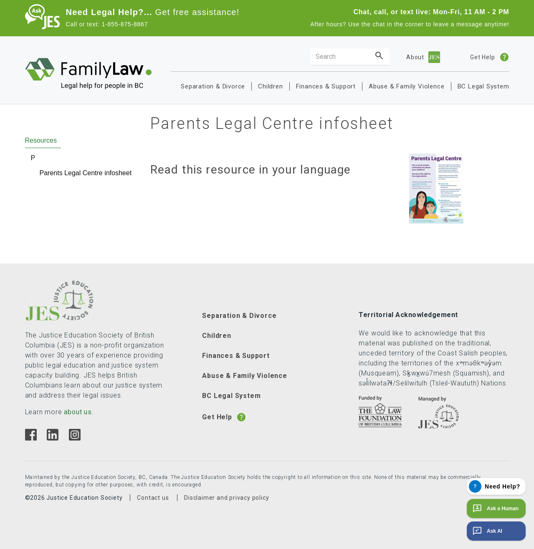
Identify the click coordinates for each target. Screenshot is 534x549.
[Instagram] (74, 438)
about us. (78, 412)
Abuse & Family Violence (406, 86)
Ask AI (486, 531)
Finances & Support (326, 86)
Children (270, 86)
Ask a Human (495, 508)
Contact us (153, 497)
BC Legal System (483, 86)
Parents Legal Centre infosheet (86, 172)
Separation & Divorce (213, 86)
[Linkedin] (52, 438)
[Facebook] (31, 438)
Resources (41, 140)
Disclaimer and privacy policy (226, 497)
